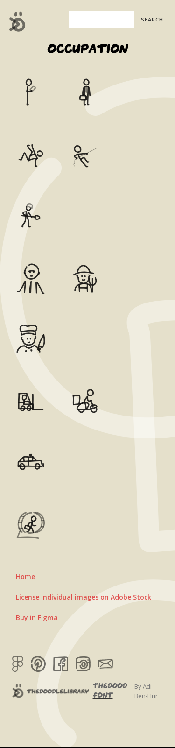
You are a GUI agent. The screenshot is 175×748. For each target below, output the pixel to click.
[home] (15, 21)
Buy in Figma (37, 617)
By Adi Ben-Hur (146, 691)
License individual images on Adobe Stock (83, 597)
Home (25, 576)
